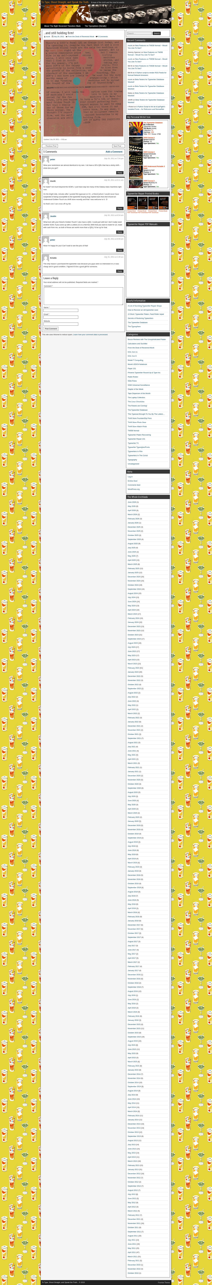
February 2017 (133, 966)
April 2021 (132, 759)
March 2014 (132, 1111)
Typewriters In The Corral (138, 455)
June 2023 (132, 651)
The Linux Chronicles (136, 402)
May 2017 (132, 954)
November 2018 (134, 879)
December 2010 (134, 1265)
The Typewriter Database (138, 322)
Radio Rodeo (133, 377)
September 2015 (134, 1037)
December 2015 (134, 1024)
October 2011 (133, 1227)
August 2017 (133, 941)
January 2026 (133, 523)
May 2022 (132, 705)
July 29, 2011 (59, 36)
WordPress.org (134, 489)
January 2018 (133, 921)
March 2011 (132, 1257)
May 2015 (132, 1053)
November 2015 (134, 1028)
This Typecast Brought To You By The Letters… (146, 414)
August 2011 (133, 1236)
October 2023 (133, 635)
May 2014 (132, 1103)
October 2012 (133, 1182)
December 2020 (134, 776)
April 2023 (132, 660)
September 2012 (134, 1186)
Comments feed (134, 485)
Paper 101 (132, 368)
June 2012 (132, 1198)
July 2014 (131, 1095)
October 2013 (133, 1132)
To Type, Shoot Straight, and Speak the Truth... (65, 2)
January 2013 (133, 1169)
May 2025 (132, 556)
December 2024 (134, 577)
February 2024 (133, 618)
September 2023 (134, 639)
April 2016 (132, 1008)
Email (46, 318)
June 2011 (132, 1244)
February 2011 (133, 1261)
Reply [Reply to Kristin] (120, 271)
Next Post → (119, 146)
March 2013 (132, 1161)
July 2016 (131, 995)
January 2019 (133, 871)
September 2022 (134, 689)
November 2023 (134, 631)
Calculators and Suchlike (137, 344)
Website (47, 324)
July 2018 (131, 896)
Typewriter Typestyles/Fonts (139, 447)
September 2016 (134, 987)
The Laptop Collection (136, 397)
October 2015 (133, 1033)
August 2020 (133, 792)
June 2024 (132, 602)
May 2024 (132, 606)
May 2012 (132, 1203)
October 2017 (133, 933)
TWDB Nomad (133, 431)
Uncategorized (133, 464)
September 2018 (134, 888)
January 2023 (133, 672)
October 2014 (133, 1082)
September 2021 (134, 738)
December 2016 (134, 975)
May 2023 (132, 655)
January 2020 (133, 821)
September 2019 (134, 838)
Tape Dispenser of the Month (139, 393)
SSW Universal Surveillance (139, 385)
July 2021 (131, 747)
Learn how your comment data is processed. (90, 338)
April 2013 (132, 1157)
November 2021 (134, 730)
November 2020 (134, 780)
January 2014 (133, 1120)
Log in (130, 477)
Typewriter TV (133, 443)
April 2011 (132, 1252)
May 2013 (132, 1153)
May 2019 (132, 854)
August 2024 (133, 593)
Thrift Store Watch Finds (137, 427)
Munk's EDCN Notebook (137, 364)
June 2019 (132, 850)
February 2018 (133, 917)
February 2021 (133, 767)
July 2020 (131, 796)
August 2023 (133, 643)
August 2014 (133, 1091)
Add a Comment (114, 152)
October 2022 (133, 684)
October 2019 (133, 834)
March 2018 (132, 912)
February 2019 (133, 867)
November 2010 (134, 1269)
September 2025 (134, 539)
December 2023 (134, 626)
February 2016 (133, 1016)
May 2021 (132, 755)
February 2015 (133, 1066)
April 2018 (132, 908)
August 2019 (133, 842)
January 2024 (133, 622)
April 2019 (132, 859)
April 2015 (132, 1058)
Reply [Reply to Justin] (120, 232)
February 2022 (133, 718)
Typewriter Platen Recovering (139, 435)
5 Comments (103, 36)
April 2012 (132, 1207)
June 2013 (132, 1149)
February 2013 (133, 1165)
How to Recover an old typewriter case (143, 310)
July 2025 (131, 548)
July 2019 (131, 846)
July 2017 (131, 946)
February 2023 (133, 668)
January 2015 (133, 1070)
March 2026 (132, 514)
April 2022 (132, 709)
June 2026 (132, 502)
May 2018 (132, 904)
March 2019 (132, 863)
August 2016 (133, 991)
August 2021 (133, 743)
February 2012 (133, 1215)
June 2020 (132, 801)
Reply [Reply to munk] (120, 208)
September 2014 (134, 1086)
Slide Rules (132, 381)
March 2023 (132, 664)
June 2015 (132, 1049)
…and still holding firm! (59, 33)
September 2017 (134, 937)
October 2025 (133, 535)
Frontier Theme (164, 1282)
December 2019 (134, 825)
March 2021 (132, 763)
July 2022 (131, 697)
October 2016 (133, 983)
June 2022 (132, 701)
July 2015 (131, 1045)
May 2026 (132, 506)
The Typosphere (134, 326)
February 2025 (133, 568)
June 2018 (132, 900)
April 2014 (132, 1107)
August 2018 (133, 892)
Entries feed (132, 481)
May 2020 (132, 805)
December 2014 (134, 1074)
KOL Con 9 (132, 356)
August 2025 (133, 544)
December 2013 (134, 1124)
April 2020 (132, 809)
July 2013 (131, 1145)
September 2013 (134, 1136)
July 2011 (131, 1240)
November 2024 (134, 581)
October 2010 (133, 1273)
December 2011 (134, 1219)
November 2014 (134, 1078)
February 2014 (133, 1116)
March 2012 (132, 1211)
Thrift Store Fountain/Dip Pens (140, 418)
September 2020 (134, 788)
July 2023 (131, 647)
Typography (132, 460)
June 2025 (132, 552)
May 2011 (132, 1248)
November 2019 (134, 829)
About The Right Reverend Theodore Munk (62, 26)
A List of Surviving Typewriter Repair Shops (145, 306)
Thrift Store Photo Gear (137, 422)
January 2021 (133, 771)
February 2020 (133, 817)
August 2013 (133, 1140)
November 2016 (134, 979)
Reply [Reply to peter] (120, 173)
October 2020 (133, 784)
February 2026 (133, 519)
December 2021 (134, 726)
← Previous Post (50, 146)
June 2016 (132, 1000)
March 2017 (132, 962)
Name (46, 311)
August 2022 (133, 693)
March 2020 (132, 813)
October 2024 (133, 585)
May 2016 (132, 1004)
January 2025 (133, 572)
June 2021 (132, 751)
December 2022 (134, 676)
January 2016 (133, 1020)
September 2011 (134, 1232)
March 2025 (132, 564)
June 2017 (132, 950)
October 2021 (133, 734)
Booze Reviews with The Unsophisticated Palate (147, 339)
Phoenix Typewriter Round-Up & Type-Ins (144, 373)
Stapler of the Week (135, 389)
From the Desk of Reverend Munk (81, 36)
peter (52, 159)
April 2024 (132, 610)
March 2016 (132, 1012)
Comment (48, 286)
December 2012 (134, 1174)
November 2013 (134, 1128)
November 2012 (134, 1178)
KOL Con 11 (133, 352)
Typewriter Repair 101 (136, 439)
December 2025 (134, 527)
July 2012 (131, 1194)
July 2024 (131, 597)
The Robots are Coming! (137, 406)
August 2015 (133, 1041)
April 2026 (132, 510)
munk (48, 36)
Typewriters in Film (135, 451)
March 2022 (132, 713)
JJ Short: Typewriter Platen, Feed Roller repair (146, 314)
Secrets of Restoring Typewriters (140, 318)
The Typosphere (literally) (95, 26)
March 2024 (132, 614)
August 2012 (133, 1190)
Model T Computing (135, 360)
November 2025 (134, 531)
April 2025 (132, 560)
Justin (53, 216)
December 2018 (134, 875)
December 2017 (134, 925)
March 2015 (132, 1062)
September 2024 (134, 589)
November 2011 (134, 1223)
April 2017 (132, 958)
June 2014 (132, 1099)
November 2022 (134, 680)
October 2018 (133, 883)
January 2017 (133, 970)
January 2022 (133, 722)
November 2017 (134, 929)
